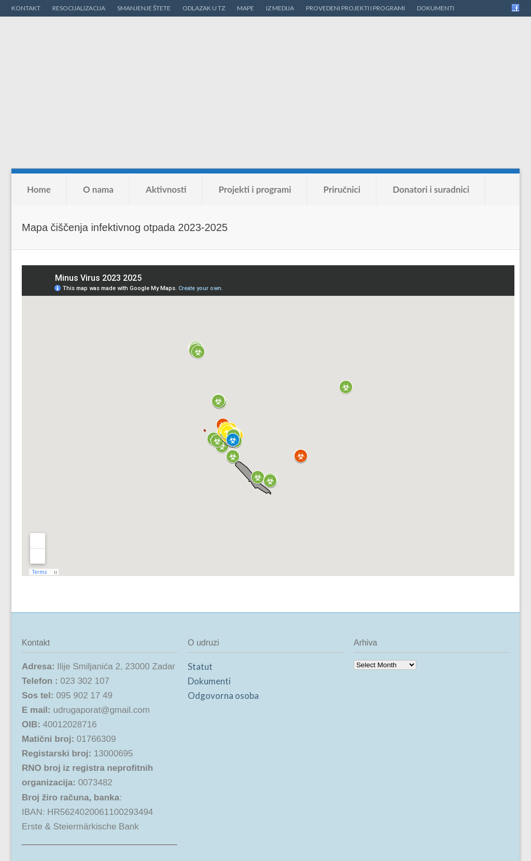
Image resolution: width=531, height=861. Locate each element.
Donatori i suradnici (431, 189)
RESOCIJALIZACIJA (78, 8)
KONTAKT (25, 8)
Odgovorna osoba (223, 695)
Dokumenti (209, 681)
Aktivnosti (166, 189)
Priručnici (342, 189)
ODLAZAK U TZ (204, 8)
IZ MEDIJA (280, 8)
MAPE (245, 8)
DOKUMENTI (435, 8)
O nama (98, 189)
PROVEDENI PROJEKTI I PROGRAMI (355, 8)
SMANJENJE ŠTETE (144, 8)
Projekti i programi (254, 189)
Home (39, 189)
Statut (200, 666)
